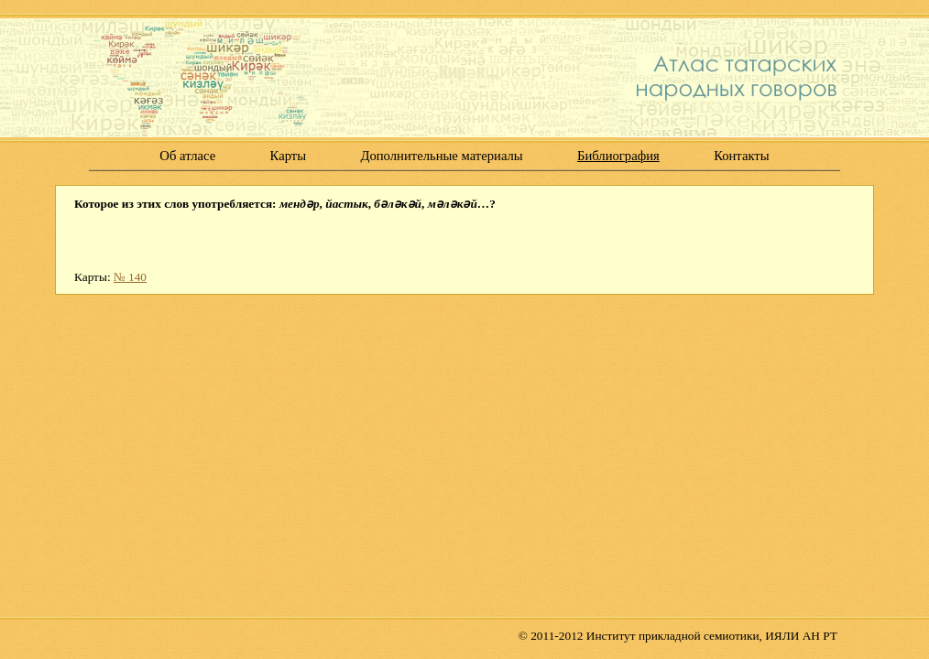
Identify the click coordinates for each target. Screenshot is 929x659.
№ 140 (130, 277)
